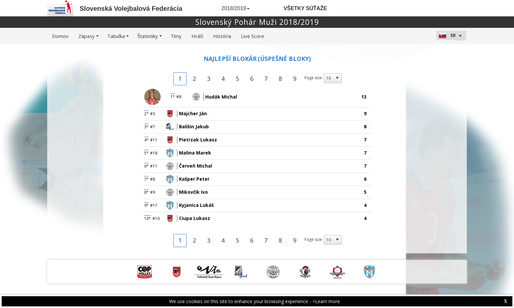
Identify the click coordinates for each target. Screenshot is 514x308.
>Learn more (326, 301)
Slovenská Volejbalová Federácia (131, 8)
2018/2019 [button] (235, 8)
